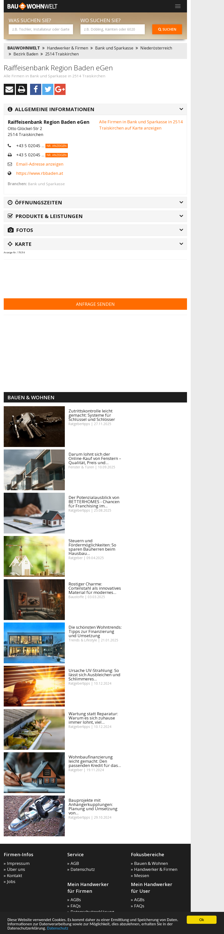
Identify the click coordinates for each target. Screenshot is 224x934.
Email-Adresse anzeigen (39, 164)
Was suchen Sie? (30, 20)
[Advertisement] (94, 276)
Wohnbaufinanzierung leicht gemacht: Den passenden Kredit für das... (95, 761)
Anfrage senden (95, 304)
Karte (20, 243)
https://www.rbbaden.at (39, 173)
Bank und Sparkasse (114, 48)
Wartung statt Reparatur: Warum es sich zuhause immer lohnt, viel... (93, 718)
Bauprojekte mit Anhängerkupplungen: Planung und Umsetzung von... (93, 806)
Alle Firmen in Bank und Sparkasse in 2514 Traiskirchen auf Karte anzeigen (141, 125)
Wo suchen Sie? (100, 20)
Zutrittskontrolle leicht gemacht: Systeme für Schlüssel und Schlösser (92, 415)
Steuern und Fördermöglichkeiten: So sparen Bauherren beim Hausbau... (92, 547)
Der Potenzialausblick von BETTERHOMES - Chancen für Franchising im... (94, 501)
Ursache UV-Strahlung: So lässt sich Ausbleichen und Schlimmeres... (94, 674)
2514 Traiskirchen (62, 54)
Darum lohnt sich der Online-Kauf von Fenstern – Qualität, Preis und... (95, 458)
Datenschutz (57, 928)
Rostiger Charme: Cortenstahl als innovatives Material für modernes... (95, 588)
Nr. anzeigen (57, 146)
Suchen (167, 29)
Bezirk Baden (25, 54)
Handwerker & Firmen (67, 48)
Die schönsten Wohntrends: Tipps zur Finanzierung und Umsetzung (95, 631)
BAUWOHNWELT (23, 48)
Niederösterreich (156, 48)
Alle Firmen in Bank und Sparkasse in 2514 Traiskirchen (54, 75)
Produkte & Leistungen (45, 216)
